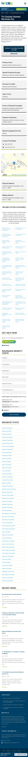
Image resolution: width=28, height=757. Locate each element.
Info (24, 750)
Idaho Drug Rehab (6, 461)
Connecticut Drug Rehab (8, 446)
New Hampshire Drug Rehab (9, 513)
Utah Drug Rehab (6, 562)
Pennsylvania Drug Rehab (8, 541)
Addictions (19, 750)
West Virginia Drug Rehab (8, 574)
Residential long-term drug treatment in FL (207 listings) (7, 273)
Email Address (5, 370)
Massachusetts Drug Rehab (9, 489)
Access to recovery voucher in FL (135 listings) (6, 327)
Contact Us (15, 752)
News (20, 752)
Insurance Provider (7, 383)
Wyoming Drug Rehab (7, 580)
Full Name (4, 357)
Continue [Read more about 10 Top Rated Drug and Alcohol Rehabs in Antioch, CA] (4, 687)
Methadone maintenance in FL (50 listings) (7, 247)
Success (9, 752)
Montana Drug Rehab (7, 504)
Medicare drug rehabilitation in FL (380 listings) (7, 314)
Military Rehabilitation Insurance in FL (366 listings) (19, 320)
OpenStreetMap (22, 174)
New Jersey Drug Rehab (8, 516)
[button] (25, 3)
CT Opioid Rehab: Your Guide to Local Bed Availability (13, 708)
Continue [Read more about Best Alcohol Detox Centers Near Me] (4, 607)
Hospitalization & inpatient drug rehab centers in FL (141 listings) (6, 260)
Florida (6, 12)
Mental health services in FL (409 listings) (20, 228)
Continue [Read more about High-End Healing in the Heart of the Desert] (4, 646)
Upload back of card (7, 404)
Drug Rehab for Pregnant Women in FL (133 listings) (7, 290)
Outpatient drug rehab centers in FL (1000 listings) (19, 259)
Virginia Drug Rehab (7, 568)
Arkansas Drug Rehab (7, 437)
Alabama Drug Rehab (7, 428)
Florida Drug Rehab (6, 452)
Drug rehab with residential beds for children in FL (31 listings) (20, 297)
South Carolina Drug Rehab (8, 550)
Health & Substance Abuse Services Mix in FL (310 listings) (7, 235)
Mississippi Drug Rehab (8, 498)
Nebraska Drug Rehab (7, 507)
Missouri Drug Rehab (7, 501)
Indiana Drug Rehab (7, 467)
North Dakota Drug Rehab (8, 529)
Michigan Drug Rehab (7, 492)
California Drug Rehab (7, 440)
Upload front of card (7, 399)
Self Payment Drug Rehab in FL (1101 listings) (7, 309)
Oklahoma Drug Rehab (7, 535)
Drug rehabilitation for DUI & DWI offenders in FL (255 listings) (7, 303)
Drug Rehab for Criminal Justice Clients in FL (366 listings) (20, 303)
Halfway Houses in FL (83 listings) (20, 252)
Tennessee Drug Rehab (8, 556)
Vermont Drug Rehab (7, 565)
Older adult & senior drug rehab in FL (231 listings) (20, 285)
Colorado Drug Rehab (7, 443)
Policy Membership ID (7, 389)
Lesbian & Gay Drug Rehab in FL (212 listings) (7, 285)
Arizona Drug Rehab (7, 434)
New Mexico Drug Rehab (8, 519)
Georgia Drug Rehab (7, 455)
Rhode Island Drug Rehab (8, 547)
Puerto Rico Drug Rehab (8, 544)
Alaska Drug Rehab (6, 431)
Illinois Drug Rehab (6, 464)
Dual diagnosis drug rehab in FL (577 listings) (7, 279)
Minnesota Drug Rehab (7, 495)
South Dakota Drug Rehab (8, 553)
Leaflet (14, 174)
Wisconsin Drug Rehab (7, 577)
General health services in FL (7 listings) (20, 235)
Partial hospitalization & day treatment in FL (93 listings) (7, 266)
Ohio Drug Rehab (6, 532)
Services (14, 750)
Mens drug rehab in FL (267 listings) (6, 296)
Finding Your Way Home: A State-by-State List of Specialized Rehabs (14, 701)
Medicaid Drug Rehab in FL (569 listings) (20, 309)
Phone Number (6, 364)
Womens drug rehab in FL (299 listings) (20, 290)
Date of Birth (5, 377)
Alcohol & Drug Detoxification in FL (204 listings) (20, 241)
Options (8, 750)
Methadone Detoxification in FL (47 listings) (20, 247)
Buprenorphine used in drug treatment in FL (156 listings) (7, 253)
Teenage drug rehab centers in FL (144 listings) (19, 273)
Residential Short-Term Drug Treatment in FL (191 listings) (20, 266)
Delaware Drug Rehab (7, 449)
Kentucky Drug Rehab (7, 477)
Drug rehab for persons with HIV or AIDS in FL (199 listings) (19, 279)
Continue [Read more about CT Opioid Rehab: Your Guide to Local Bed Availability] (4, 666)
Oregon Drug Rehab (7, 538)
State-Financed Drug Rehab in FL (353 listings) (20, 314)
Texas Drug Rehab (6, 559)
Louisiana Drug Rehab (7, 480)
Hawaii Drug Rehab (6, 458)
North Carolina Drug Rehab (8, 525)
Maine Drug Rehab (6, 483)
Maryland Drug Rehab (7, 486)
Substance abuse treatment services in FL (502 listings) (7, 229)
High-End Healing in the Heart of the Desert (13, 704)
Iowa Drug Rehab (6, 471)
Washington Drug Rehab (8, 571)
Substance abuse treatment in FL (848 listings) (6, 241)
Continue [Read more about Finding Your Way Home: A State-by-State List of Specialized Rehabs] (4, 626)
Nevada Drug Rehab (7, 510)
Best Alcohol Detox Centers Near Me (11, 594)
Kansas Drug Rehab (7, 474)
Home (2, 12)
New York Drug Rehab (7, 522)
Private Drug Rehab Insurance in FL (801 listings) (6, 320)
